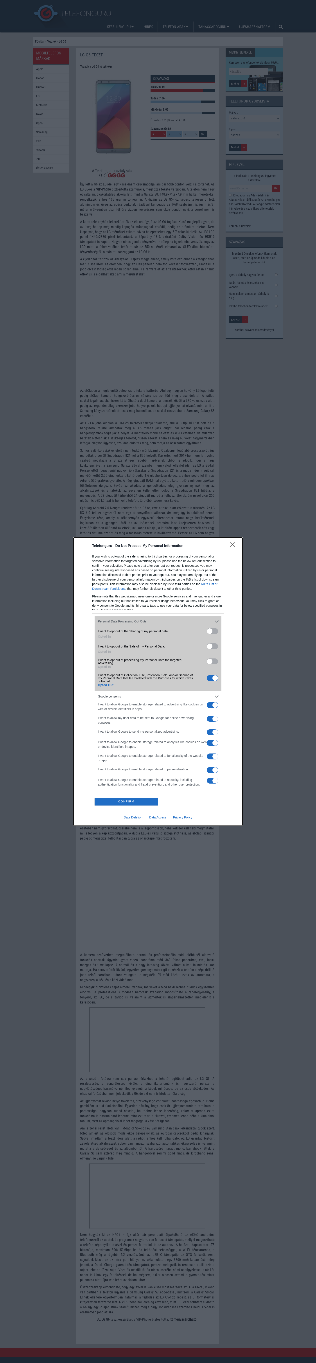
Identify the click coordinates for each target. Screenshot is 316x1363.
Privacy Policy (182, 817)
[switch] (212, 631)
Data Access (157, 817)
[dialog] (158, 682)
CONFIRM (126, 801)
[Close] (234, 546)
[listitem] (158, 621)
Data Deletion (133, 817)
